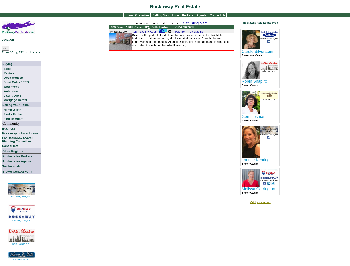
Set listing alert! (195, 23)
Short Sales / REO (16, 82)
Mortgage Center (15, 100)
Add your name (260, 202)
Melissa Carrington (258, 189)
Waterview (11, 91)
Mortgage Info (196, 32)
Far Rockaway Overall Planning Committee (17, 139)
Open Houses (13, 77)
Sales (7, 68)
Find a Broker (13, 114)
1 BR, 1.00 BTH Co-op (144, 32)
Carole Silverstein (257, 51)
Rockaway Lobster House (20, 133)
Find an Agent (13, 118)
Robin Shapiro (254, 81)
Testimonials (11, 166)
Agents (201, 15)
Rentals (9, 73)
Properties (142, 15)
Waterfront (11, 86)
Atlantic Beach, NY (21, 258)
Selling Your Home (166, 15)
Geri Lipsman (254, 116)
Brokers (187, 15)
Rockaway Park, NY (21, 195)
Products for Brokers (17, 156)
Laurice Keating (256, 160)
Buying (7, 64)
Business (8, 128)
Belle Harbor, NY (21, 242)
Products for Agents (16, 161)
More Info (180, 32)
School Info (10, 146)
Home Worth (12, 109)
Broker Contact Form (17, 171)
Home (128, 15)
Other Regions (12, 151)
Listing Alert (12, 95)
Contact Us (217, 15)
